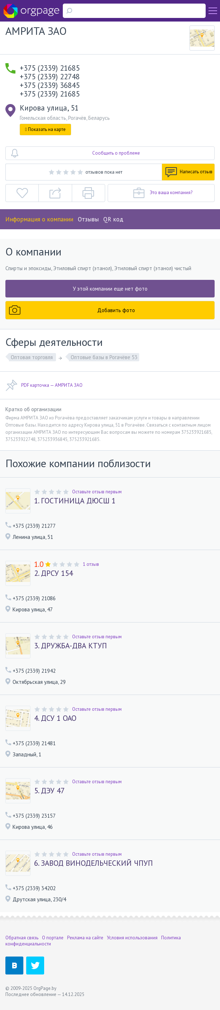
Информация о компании (39, 219)
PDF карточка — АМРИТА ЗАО (44, 385)
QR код (113, 219)
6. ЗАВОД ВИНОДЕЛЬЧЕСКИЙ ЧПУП (93, 863)
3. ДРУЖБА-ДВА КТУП (70, 646)
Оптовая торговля (32, 357)
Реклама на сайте (85, 938)
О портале (53, 938)
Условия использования (132, 938)
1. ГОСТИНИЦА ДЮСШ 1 (75, 501)
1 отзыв (91, 564)
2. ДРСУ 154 (53, 573)
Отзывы (88, 219)
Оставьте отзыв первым (97, 492)
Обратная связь (21, 938)
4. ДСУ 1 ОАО (55, 718)
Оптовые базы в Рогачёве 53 (104, 357)
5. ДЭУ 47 (49, 791)
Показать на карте (45, 129)
